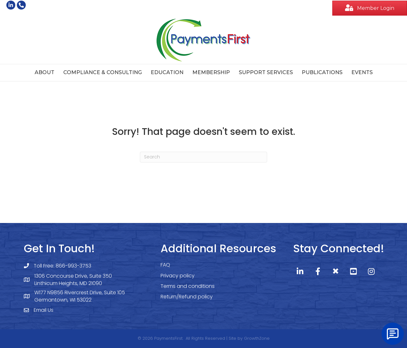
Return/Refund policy (187, 296)
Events (362, 72)
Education (167, 72)
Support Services (266, 72)
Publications (322, 72)
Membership (211, 72)
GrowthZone (257, 338)
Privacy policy (178, 275)
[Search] (203, 157)
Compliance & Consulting (102, 72)
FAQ (165, 264)
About (44, 72)
